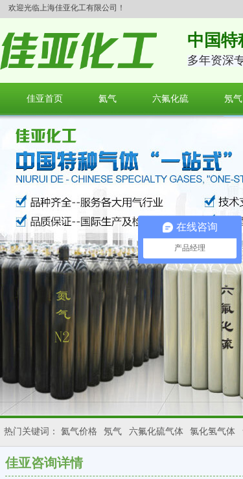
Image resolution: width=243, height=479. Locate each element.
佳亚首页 (45, 99)
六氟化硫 (170, 99)
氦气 (107, 99)
